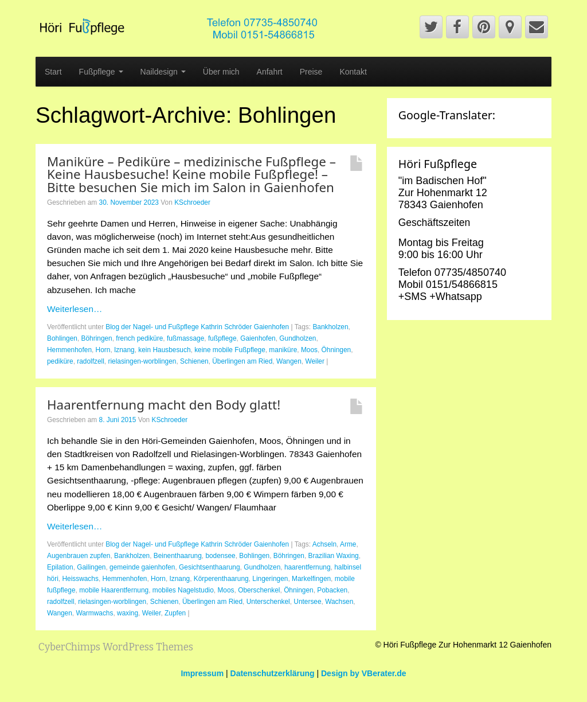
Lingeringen (270, 579)
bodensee (220, 556)
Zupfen (175, 613)
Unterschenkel (268, 602)
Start (53, 71)
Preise (311, 71)
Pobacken (332, 590)
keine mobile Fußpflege (229, 350)
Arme (348, 544)
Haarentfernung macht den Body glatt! (163, 405)
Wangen (289, 361)
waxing (127, 613)
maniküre (283, 350)
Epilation (60, 567)
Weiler (314, 361)
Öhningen (336, 350)
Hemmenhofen (69, 350)
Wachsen (339, 602)
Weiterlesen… (74, 309)
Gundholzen (297, 338)
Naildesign (163, 71)
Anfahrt (270, 71)
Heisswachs (80, 579)
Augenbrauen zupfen (78, 556)
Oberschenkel (259, 590)
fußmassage (185, 338)
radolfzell (90, 361)
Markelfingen (311, 579)
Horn (103, 350)
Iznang (124, 350)
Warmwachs (94, 613)
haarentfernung (307, 567)
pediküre (60, 361)
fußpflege (222, 338)
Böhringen (96, 338)
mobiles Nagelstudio (183, 590)
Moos (309, 350)
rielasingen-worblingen (142, 361)
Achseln (324, 544)
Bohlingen (62, 338)
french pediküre (139, 338)
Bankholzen (330, 327)
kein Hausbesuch (164, 350)
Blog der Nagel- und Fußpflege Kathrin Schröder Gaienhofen (197, 327)
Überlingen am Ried (242, 361)
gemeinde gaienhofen (142, 567)
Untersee (307, 602)
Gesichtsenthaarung (209, 567)
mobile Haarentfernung (113, 590)
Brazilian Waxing (333, 556)
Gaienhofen (258, 338)
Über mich (221, 71)
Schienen (194, 361)
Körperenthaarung (221, 579)
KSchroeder (192, 202)
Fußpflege (101, 71)
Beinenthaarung (178, 556)
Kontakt (352, 71)
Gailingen (91, 567)
